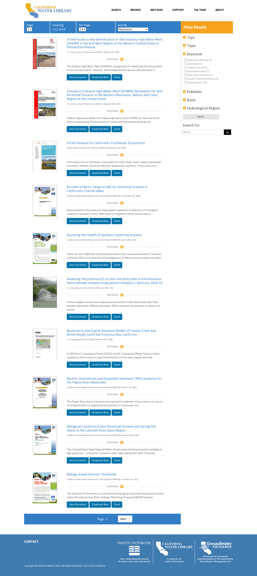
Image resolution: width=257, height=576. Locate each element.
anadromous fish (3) (196, 67)
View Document (77, 77)
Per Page (84, 27)
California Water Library (48, 10)
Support (178, 10)
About (219, 10)
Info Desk (156, 10)
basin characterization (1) (199, 74)
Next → (125, 518)
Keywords (194, 54)
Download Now (100, 77)
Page (30, 27)
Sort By (133, 27)
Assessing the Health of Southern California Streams (104, 235)
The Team (200, 10)
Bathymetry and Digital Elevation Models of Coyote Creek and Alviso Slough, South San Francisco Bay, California (111, 332)
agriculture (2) (193, 63)
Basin (191, 100)
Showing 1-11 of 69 (59, 27)
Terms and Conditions (94, 565)
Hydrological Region (203, 108)
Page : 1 (102, 519)
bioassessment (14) (196, 82)
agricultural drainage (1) (198, 60)
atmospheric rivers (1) (197, 71)
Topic (191, 46)
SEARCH (116, 10)
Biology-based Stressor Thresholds (91, 474)
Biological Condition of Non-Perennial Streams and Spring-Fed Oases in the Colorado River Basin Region (111, 428)
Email (117, 77)
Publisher (194, 92)
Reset (201, 116)
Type (191, 37)
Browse (135, 10)
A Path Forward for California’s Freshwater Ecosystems (106, 143)
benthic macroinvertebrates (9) (202, 78)
